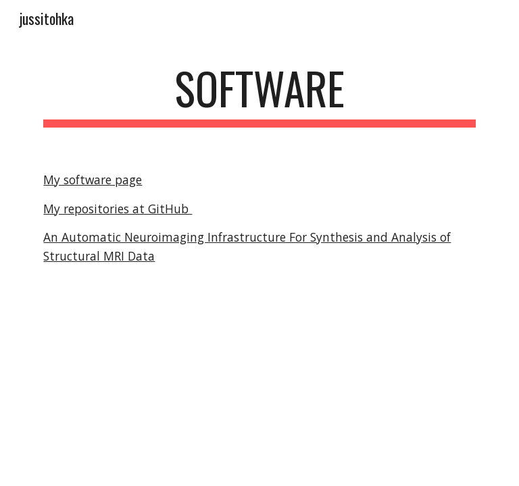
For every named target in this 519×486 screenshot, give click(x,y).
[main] (259, 95)
